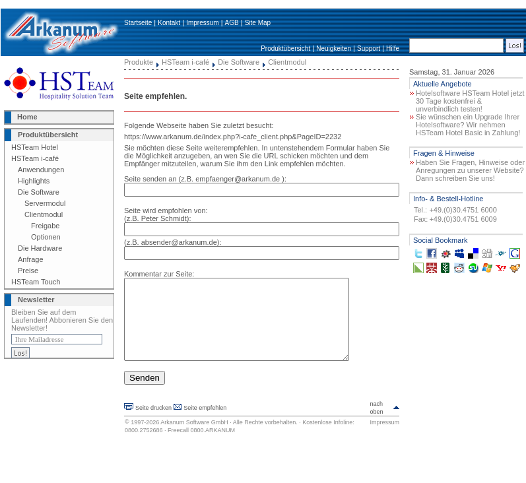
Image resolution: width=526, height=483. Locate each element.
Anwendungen (41, 170)
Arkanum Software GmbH (194, 438)
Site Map (258, 22)
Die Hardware (40, 248)
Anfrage (31, 259)
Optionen (46, 237)
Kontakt (169, 22)
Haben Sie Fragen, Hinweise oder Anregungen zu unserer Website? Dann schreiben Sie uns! (470, 170)
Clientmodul (43, 214)
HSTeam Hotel (34, 147)
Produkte (138, 62)
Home (27, 117)
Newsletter (36, 300)
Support (368, 48)
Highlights (33, 181)
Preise (28, 270)
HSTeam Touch (35, 282)
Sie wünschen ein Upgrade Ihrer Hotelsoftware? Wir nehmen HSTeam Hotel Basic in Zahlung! (468, 125)
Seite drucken (153, 423)
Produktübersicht (285, 48)
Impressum (202, 22)
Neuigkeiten (333, 48)
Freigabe (45, 226)
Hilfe (392, 48)
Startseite (138, 22)
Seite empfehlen (204, 423)
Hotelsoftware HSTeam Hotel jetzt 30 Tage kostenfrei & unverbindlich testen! (470, 101)
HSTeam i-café (35, 158)
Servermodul (44, 203)
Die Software (38, 192)
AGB (232, 22)
